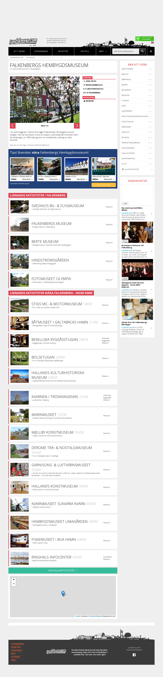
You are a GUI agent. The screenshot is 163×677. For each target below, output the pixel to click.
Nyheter (63, 51)
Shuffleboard (128, 148)
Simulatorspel (128, 153)
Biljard (125, 85)
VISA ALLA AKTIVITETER (63, 570)
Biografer (126, 90)
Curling (125, 100)
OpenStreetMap (95, 616)
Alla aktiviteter (130, 169)
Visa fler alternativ (103, 184)
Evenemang (41, 51)
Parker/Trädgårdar (131, 142)
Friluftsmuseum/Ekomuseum (135, 116)
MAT (13, 653)
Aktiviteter (30, 57)
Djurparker (127, 111)
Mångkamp (126, 127)
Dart (124, 106)
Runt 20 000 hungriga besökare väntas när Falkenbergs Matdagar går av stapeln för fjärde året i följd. (133, 330)
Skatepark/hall (128, 158)
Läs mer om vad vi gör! (95, 654)
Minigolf (126, 132)
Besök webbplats (94, 85)
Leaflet (78, 616)
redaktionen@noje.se (134, 650)
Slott (124, 164)
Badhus (125, 74)
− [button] (14, 584)
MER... (14, 660)
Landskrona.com (16, 57)
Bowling (125, 95)
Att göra (19, 51)
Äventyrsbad (127, 69)
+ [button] (14, 580)
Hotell (85, 51)
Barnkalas (126, 79)
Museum (125, 137)
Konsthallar (127, 121)
